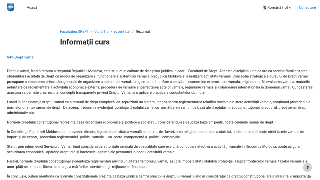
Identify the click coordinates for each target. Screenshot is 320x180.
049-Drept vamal (32, 57)
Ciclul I (101, 32)
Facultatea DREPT (75, 32)
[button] (277, 7)
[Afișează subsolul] (307, 167)
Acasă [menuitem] (32, 7)
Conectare (307, 7)
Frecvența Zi (122, 32)
